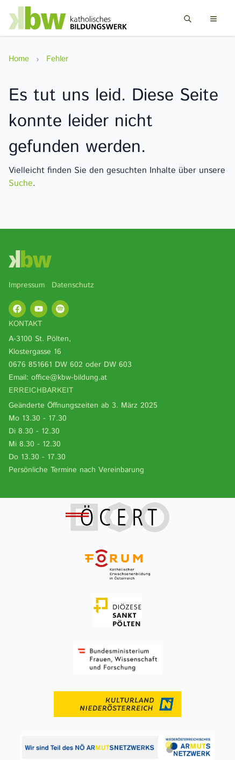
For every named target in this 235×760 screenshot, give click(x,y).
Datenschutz (73, 285)
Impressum (27, 285)
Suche (21, 183)
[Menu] (213, 19)
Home (19, 58)
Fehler (57, 58)
